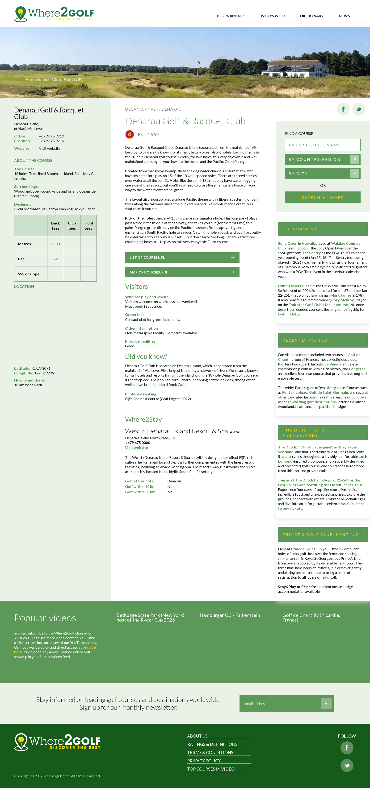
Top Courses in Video (211, 768)
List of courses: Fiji (182, 257)
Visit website (49, 148)
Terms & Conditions (210, 752)
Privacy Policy (204, 760)
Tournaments (230, 15)
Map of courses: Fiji (182, 272)
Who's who (273, 15)
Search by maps (323, 197)
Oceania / (136, 109)
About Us (197, 735)
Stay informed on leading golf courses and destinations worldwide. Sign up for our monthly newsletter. (128, 703)
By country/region (315, 159)
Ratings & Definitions (212, 744)
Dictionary (312, 15)
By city (298, 173)
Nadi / (154, 109)
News (344, 15)
